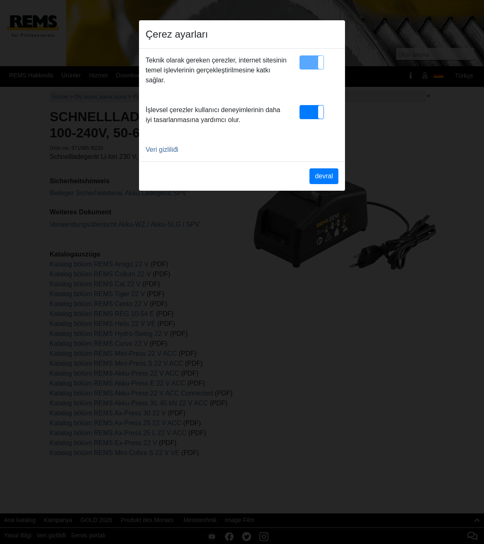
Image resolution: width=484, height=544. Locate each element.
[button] (312, 62)
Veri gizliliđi (162, 149)
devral (324, 176)
